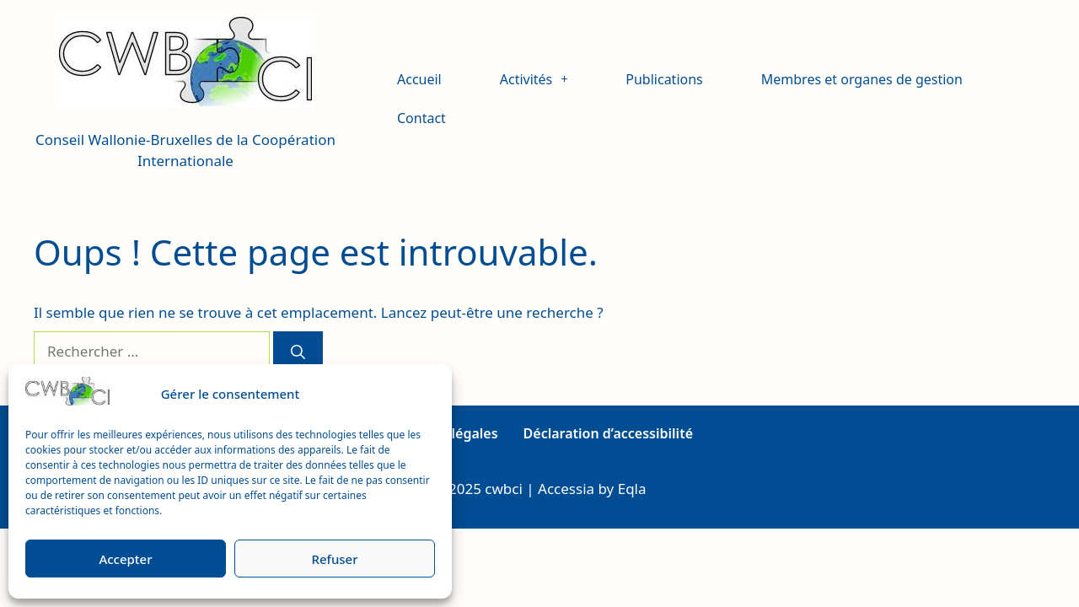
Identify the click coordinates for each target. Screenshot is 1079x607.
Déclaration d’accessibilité (608, 433)
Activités (534, 79)
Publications (663, 79)
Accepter (125, 559)
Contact (421, 118)
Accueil (419, 79)
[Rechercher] (298, 351)
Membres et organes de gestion (862, 79)
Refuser (334, 559)
